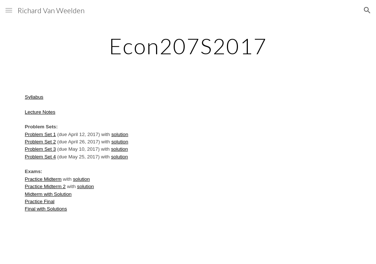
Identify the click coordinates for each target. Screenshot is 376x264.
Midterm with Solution (48, 194)
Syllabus (34, 97)
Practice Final (40, 201)
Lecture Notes (40, 112)
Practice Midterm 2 (45, 186)
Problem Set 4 (40, 157)
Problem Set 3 (40, 149)
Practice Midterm (43, 179)
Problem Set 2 (40, 141)
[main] (188, 46)
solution (119, 134)
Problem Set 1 (40, 134)
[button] (9, 10)
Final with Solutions (46, 209)
